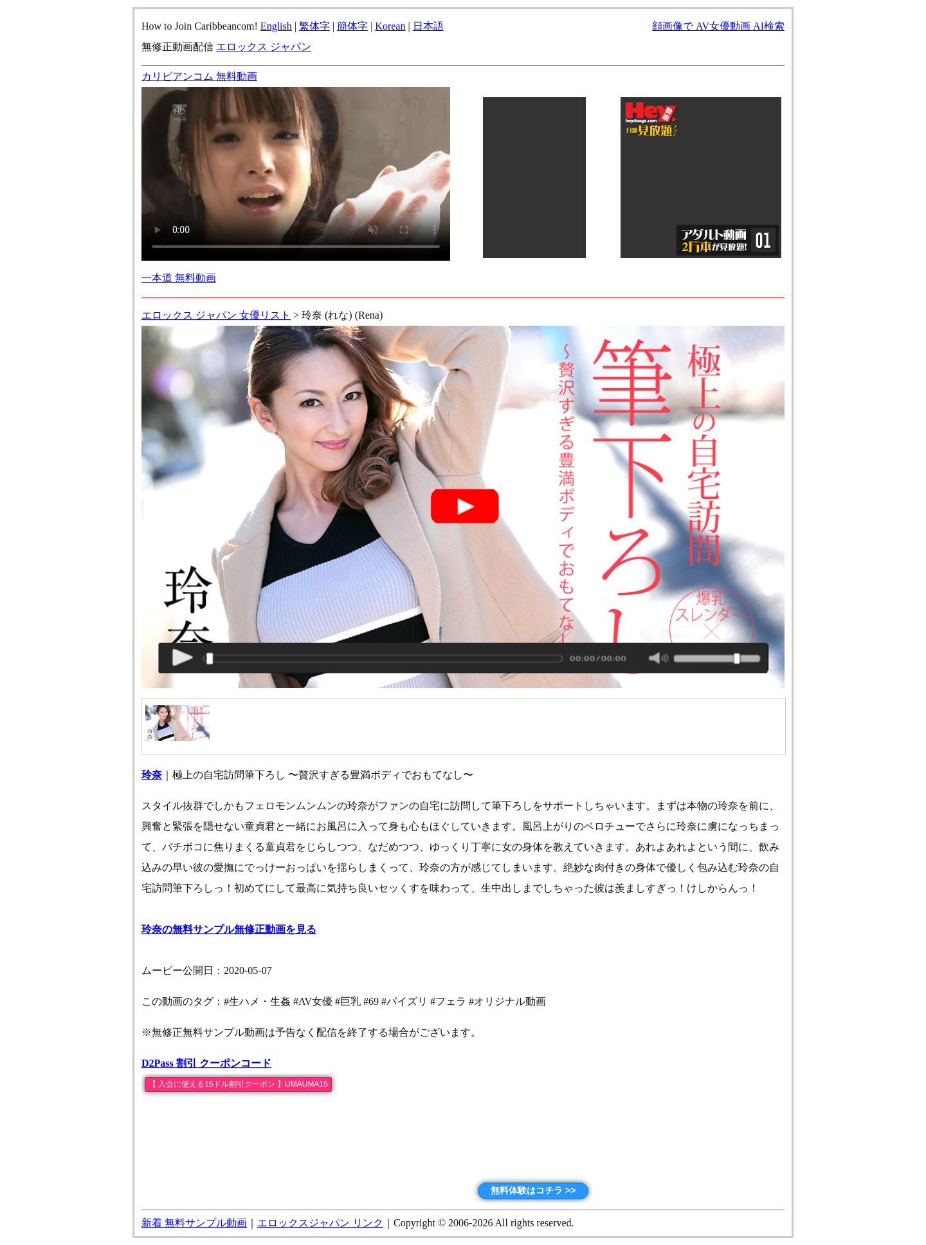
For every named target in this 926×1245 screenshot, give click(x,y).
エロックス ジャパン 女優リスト (216, 315)
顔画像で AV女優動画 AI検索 (718, 26)
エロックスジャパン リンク (320, 1222)
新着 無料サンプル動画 (194, 1222)
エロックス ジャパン (263, 46)
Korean (390, 26)
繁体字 (314, 26)
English (276, 26)
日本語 (428, 26)
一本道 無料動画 (178, 277)
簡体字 (352, 26)
